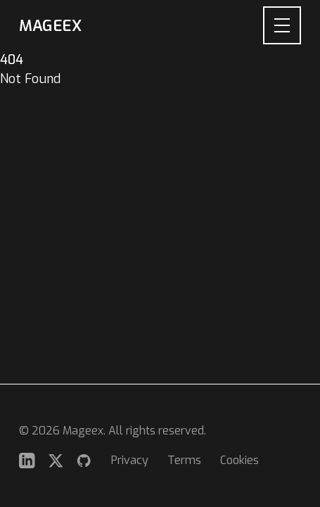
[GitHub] (84, 461)
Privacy (129, 460)
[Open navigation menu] (282, 25)
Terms (184, 460)
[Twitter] (56, 461)
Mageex (50, 25)
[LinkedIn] (27, 461)
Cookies (239, 460)
